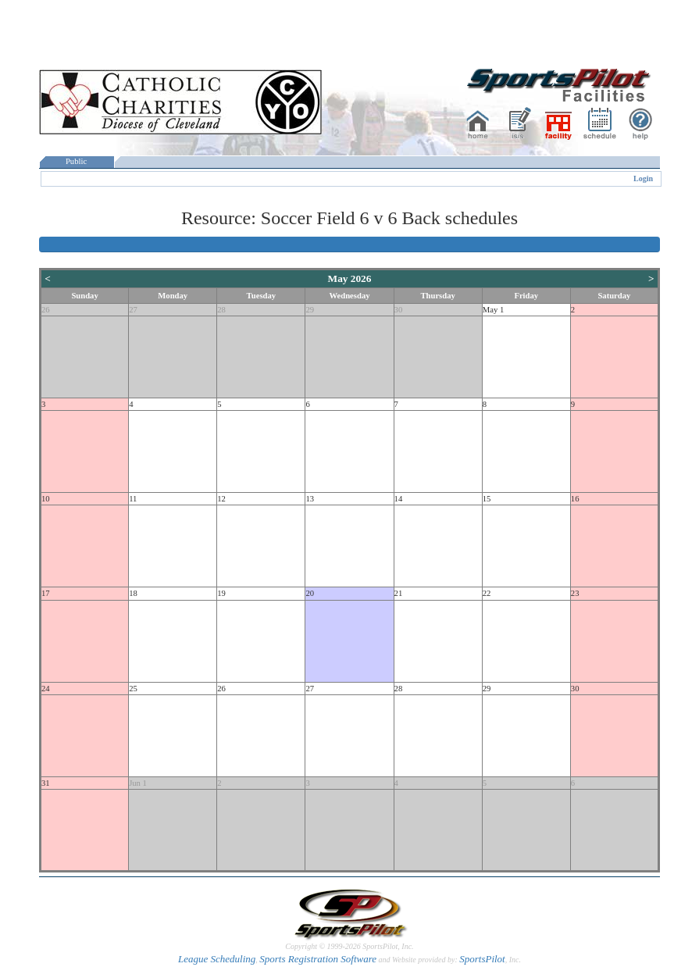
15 (487, 498)
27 (133, 309)
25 (133, 688)
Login (643, 178)
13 (309, 498)
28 (221, 309)
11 (133, 498)
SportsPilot (482, 959)
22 (487, 593)
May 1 (494, 309)
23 (575, 593)
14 (398, 498)
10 (45, 498)
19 (221, 593)
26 (45, 309)
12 (221, 498)
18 (133, 593)
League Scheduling (216, 959)
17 (45, 593)
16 (575, 498)
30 (398, 309)
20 (309, 593)
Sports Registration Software (317, 959)
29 (309, 309)
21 (398, 593)
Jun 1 (138, 783)
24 (45, 688)
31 (45, 783)
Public (76, 161)
